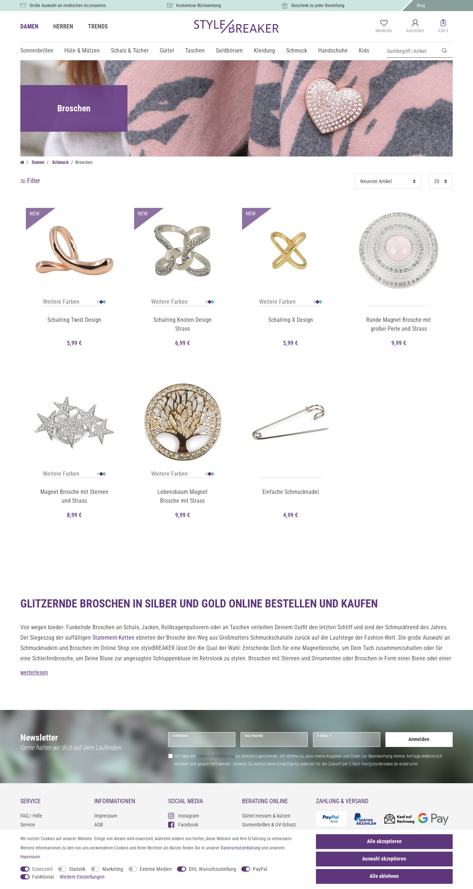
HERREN (63, 26)
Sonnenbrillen (36, 50)
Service (27, 825)
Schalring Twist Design (74, 319)
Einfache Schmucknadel (290, 491)
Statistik (77, 869)
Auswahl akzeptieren (384, 859)
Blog (421, 5)
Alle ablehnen (384, 876)
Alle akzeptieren (384, 841)
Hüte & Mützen (82, 50)
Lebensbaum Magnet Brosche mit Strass (182, 496)
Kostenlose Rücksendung (198, 5)
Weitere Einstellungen (82, 877)
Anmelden (418, 739)
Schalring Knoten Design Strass (182, 324)
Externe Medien (156, 869)
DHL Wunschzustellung (212, 869)
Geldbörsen (229, 50)
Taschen (195, 50)
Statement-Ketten (113, 637)
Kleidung (264, 50)
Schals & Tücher (130, 50)
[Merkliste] (383, 26)
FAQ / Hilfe (31, 816)
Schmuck (296, 50)
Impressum (106, 816)
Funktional (43, 877)
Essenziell (42, 869)
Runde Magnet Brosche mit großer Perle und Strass (398, 324)
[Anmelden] (415, 26)
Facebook (183, 824)
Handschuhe (333, 50)
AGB (98, 825)
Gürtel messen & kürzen (266, 816)
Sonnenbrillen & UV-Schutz (269, 825)
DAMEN (29, 26)
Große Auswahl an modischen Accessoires (68, 5)
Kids (364, 50)
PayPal (260, 869)
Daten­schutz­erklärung (240, 848)
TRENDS (98, 26)
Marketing (112, 869)
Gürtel (167, 50)
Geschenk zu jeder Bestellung (317, 5)
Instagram (183, 815)
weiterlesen (34, 672)
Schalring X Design (290, 319)
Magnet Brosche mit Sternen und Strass (74, 496)
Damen (37, 162)
